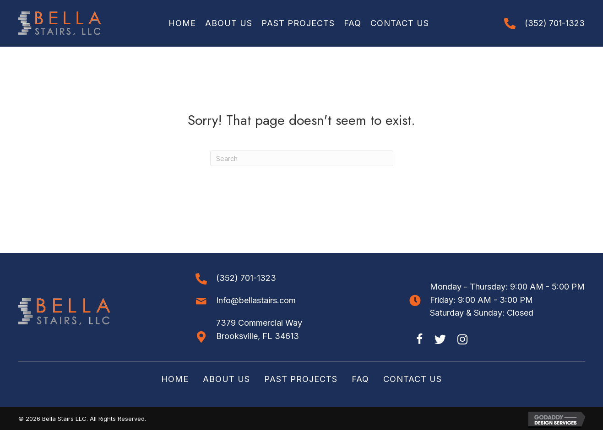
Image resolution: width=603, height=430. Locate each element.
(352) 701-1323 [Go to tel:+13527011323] (555, 23)
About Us (226, 379)
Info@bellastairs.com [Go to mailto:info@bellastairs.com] (256, 300)
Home (175, 379)
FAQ (360, 379)
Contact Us (412, 379)
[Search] (301, 158)
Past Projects (300, 379)
